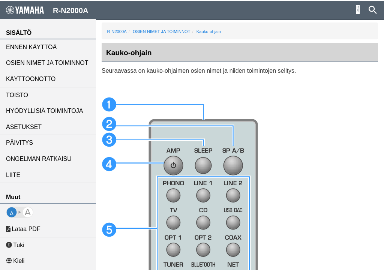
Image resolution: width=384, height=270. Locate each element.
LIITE (13, 175)
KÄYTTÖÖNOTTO (31, 79)
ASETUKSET (24, 127)
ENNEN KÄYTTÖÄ (31, 47)
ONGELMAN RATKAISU (39, 159)
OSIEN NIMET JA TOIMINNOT (47, 63)
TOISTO (17, 95)
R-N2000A (117, 31)
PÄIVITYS (19, 143)
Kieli (15, 261)
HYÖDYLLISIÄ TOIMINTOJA (44, 111)
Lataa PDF (23, 229)
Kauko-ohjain (208, 31)
